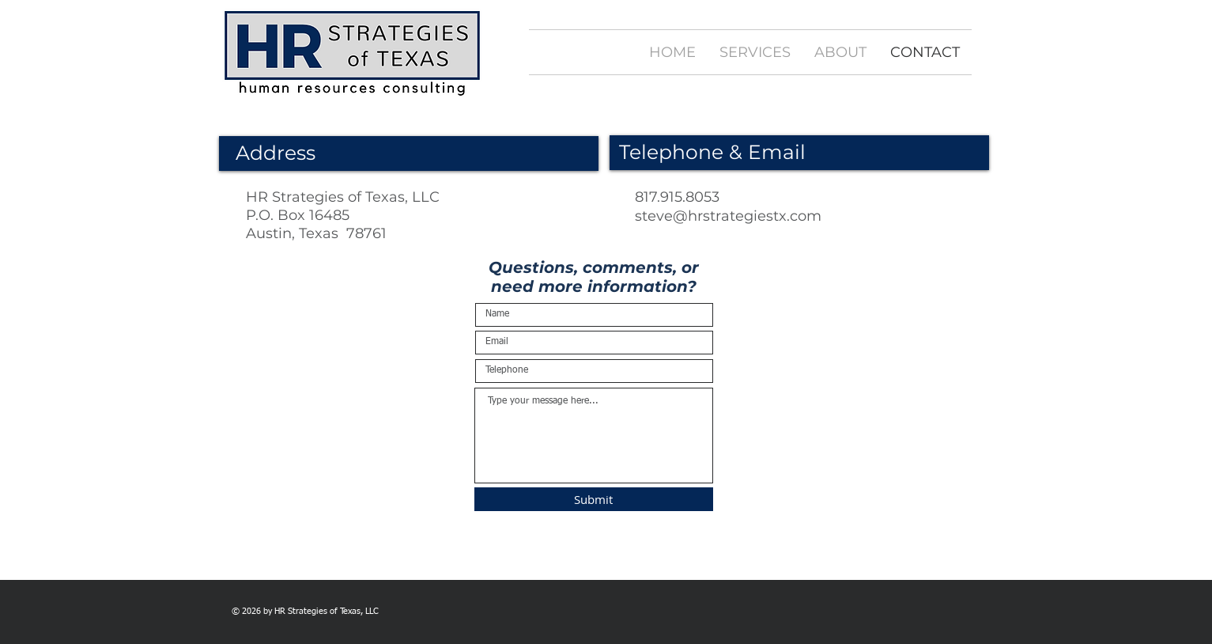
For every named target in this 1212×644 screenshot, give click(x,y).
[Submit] (593, 499)
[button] (755, 52)
